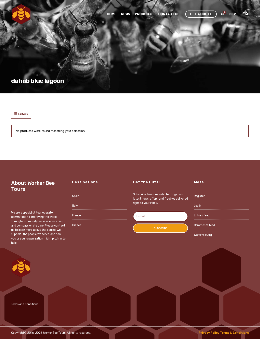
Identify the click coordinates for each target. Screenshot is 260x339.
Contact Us (169, 14)
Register (199, 196)
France (76, 215)
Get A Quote (201, 14)
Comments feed (204, 225)
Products (144, 14)
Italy (75, 205)
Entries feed (201, 215)
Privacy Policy (209, 333)
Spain (75, 196)
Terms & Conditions (234, 333)
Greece (76, 225)
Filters (21, 114)
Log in (197, 205)
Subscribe (160, 228)
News (125, 14)
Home (111, 14)
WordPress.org (203, 235)
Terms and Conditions (24, 304)
